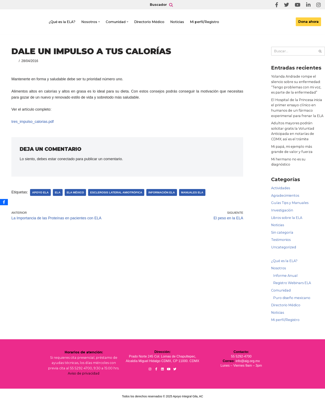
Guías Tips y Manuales (289, 203)
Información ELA (161, 192)
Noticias (177, 22)
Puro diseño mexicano (291, 298)
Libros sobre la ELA (286, 218)
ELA (58, 192)
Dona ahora (308, 22)
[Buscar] (171, 5)
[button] (99, 22)
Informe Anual (285, 276)
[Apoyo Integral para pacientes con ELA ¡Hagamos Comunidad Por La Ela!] (24, 23)
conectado (66, 159)
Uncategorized (283, 247)
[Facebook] (4, 202)
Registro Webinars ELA (292, 283)
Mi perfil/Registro (204, 22)
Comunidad (281, 290)
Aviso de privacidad (83, 373)
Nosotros (278, 268)
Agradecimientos (285, 196)
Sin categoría (282, 232)
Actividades (280, 188)
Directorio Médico (149, 22)
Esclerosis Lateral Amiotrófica (116, 192)
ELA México (75, 192)
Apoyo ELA (40, 192)
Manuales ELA (192, 192)
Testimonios (281, 240)
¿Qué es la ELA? (62, 22)
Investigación (282, 210)
